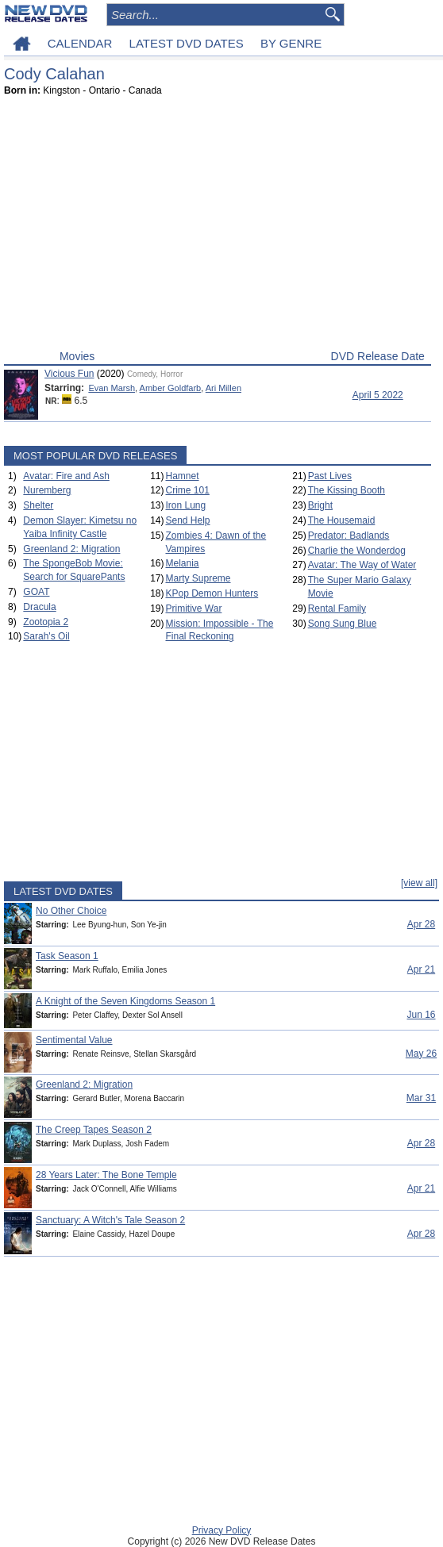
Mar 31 (421, 1098)
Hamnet (181, 476)
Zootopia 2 (45, 622)
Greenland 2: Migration (71, 549)
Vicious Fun (69, 373)
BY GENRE (291, 43)
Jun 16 (420, 1014)
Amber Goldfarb (171, 388)
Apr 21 (421, 969)
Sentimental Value (74, 1040)
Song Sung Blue (342, 623)
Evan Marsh (111, 388)
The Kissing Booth (346, 490)
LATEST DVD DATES (186, 43)
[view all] (419, 883)
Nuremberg (47, 490)
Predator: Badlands (349, 535)
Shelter (38, 505)
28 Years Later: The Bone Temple (106, 1174)
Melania (181, 563)
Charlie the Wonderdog (357, 550)
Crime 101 (187, 490)
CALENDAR (80, 43)
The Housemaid (342, 520)
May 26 (421, 1053)
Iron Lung (185, 505)
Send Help (187, 520)
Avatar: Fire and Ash (66, 476)
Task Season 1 (67, 956)
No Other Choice (71, 910)
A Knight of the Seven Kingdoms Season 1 (125, 1001)
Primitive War (193, 608)
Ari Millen (223, 388)
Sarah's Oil (46, 636)
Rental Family (337, 608)
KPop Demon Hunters (211, 593)
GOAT (36, 591)
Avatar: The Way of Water (362, 564)
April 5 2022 (377, 395)
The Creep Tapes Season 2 (94, 1129)
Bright (320, 505)
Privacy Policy (222, 1530)
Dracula (39, 606)
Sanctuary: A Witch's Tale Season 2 (110, 1220)
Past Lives (330, 476)
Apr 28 (421, 924)
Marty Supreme (197, 578)
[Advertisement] (217, 227)
